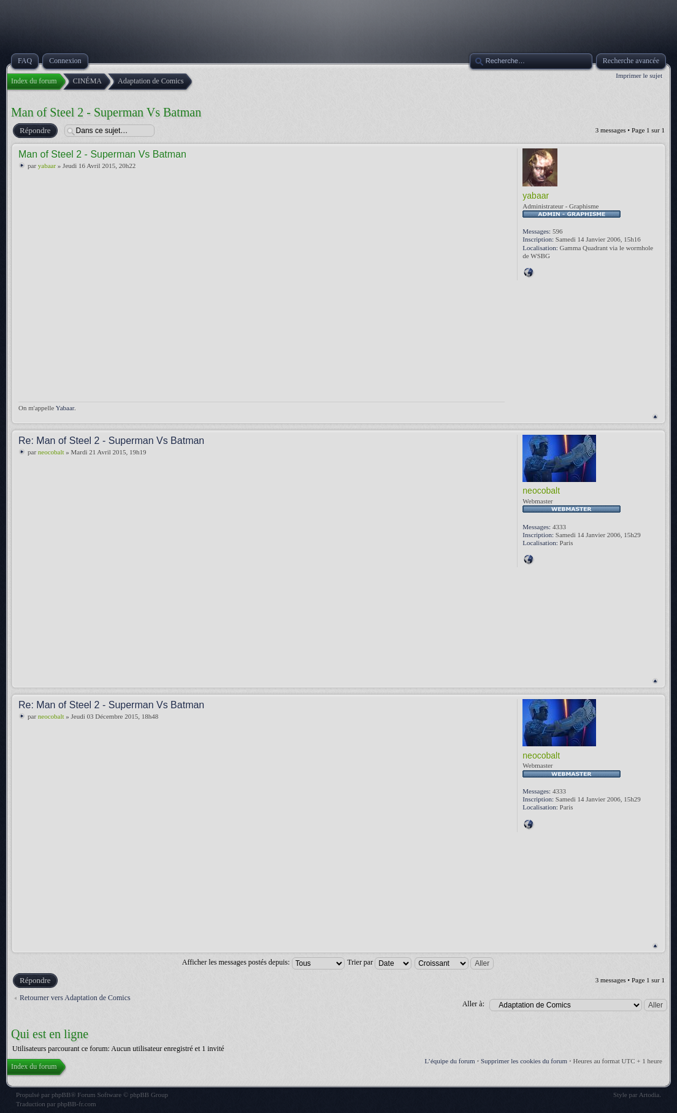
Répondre (34, 131)
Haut (655, 416)
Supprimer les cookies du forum (524, 1061)
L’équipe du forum (450, 1061)
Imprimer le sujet (639, 75)
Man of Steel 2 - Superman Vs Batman (106, 112)
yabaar (47, 165)
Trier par (379, 962)
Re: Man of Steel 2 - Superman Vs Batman (111, 440)
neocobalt (51, 452)
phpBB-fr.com (76, 1103)
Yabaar (65, 407)
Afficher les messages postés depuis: (263, 962)
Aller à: (473, 1004)
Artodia (649, 1094)
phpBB (61, 1094)
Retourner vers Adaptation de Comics (75, 997)
